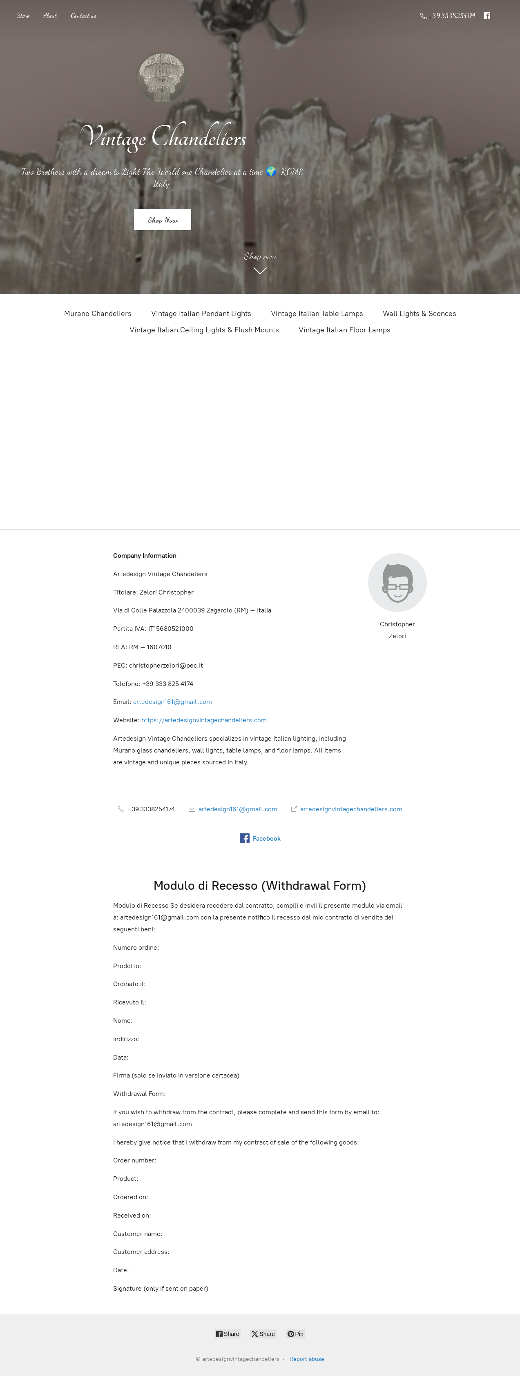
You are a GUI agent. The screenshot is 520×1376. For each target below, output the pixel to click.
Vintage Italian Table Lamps (317, 313)
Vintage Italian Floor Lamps (345, 329)
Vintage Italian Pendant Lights (201, 313)
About (50, 15)
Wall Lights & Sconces (419, 313)
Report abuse (307, 1359)
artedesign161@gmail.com (172, 702)
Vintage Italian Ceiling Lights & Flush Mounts (204, 329)
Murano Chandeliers (98, 313)
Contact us (83, 15)
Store (22, 15)
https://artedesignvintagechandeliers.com (204, 720)
